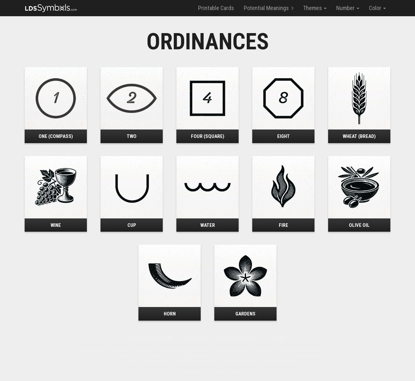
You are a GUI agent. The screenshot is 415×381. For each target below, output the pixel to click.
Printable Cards (216, 8)
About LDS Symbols (151, 337)
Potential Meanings (268, 8)
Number (347, 8)
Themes (314, 8)
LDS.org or (269, 361)
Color (377, 8)
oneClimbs (196, 337)
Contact (277, 337)
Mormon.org (290, 361)
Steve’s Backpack (238, 337)
